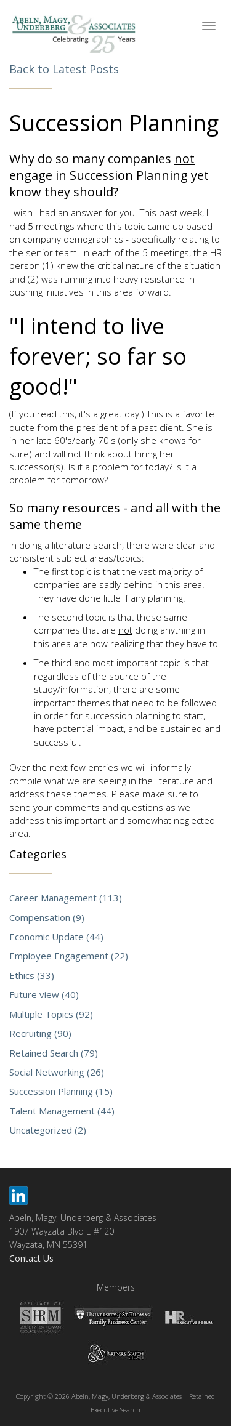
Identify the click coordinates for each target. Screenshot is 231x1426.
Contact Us (31, 1258)
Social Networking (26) (56, 1072)
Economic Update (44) (56, 936)
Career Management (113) (65, 898)
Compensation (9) (46, 917)
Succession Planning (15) (61, 1091)
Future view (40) (44, 994)
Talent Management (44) (62, 1111)
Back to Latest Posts (64, 69)
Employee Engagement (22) (68, 955)
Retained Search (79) (53, 1053)
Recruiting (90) (40, 1033)
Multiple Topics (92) (51, 1014)
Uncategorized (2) (47, 1130)
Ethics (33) (31, 975)
